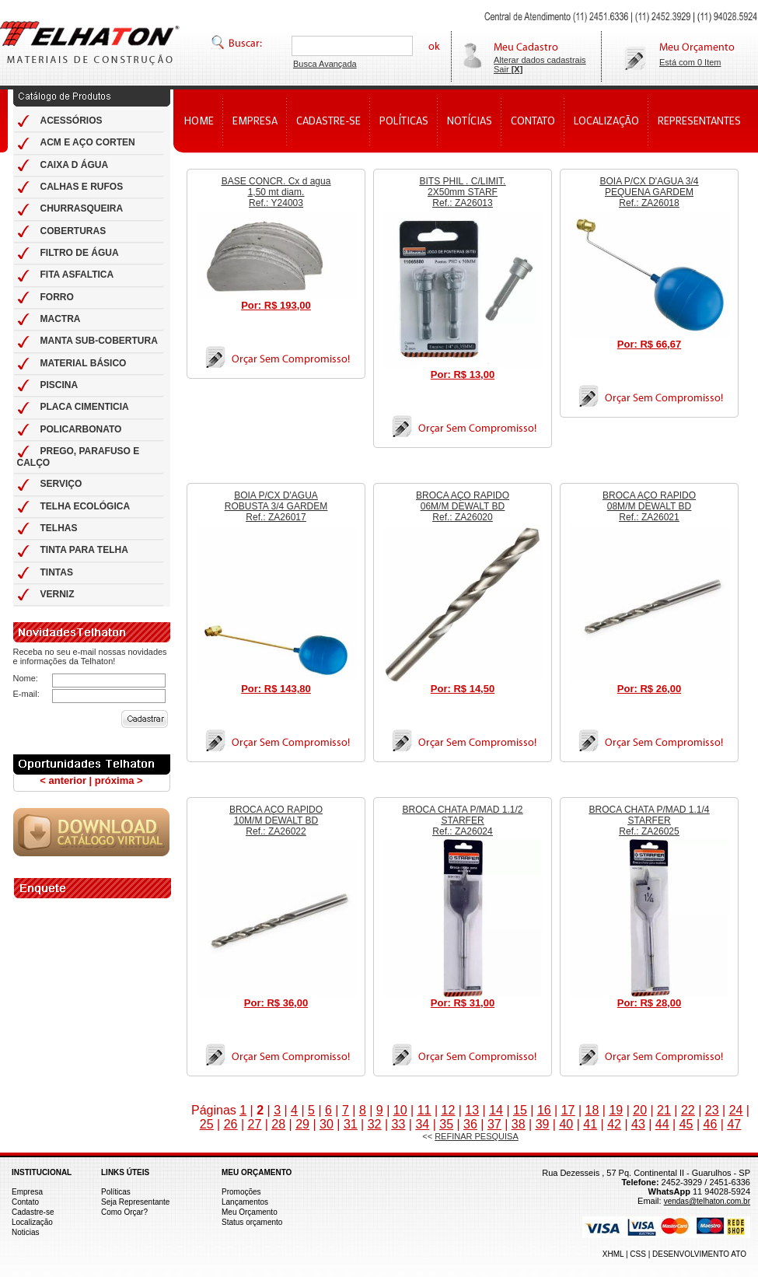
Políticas (116, 1192)
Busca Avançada (325, 63)
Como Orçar (122, 1212)
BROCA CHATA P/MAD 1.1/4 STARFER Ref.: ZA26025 (649, 820)
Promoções (241, 1192)
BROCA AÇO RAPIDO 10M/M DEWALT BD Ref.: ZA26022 (276, 820)
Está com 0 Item (690, 62)
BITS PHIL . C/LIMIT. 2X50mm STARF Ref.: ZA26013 (463, 192)
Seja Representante (135, 1202)
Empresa (27, 1192)
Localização (32, 1222)
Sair (508, 69)
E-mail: (26, 693)
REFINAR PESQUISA (477, 1136)
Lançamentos (245, 1202)
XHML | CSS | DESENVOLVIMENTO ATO (674, 1254)
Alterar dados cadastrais (540, 60)
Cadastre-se (33, 1212)
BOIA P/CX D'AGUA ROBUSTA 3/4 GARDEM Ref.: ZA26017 (276, 506)
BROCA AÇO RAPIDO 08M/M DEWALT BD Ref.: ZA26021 (649, 506)
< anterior (63, 780)
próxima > (119, 780)
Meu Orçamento (250, 1212)
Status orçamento (252, 1222)
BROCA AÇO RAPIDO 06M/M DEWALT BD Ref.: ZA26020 (462, 506)
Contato (25, 1202)
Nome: (25, 678)
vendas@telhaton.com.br (707, 1201)
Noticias (26, 1232)
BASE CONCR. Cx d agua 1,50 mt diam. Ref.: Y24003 (276, 192)
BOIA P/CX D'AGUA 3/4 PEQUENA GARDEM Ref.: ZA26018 (648, 192)
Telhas (90, 42)
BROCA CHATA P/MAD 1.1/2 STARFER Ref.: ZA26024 (463, 820)
